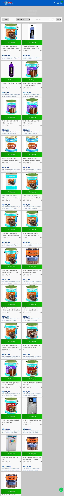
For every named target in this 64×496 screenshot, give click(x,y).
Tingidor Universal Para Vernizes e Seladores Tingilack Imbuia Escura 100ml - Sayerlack (31, 123)
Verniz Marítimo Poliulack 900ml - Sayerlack (29, 274)
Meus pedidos (32, 444)
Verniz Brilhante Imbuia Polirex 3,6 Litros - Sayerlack (11, 85)
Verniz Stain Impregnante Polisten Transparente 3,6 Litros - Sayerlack (31, 161)
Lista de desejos (32, 447)
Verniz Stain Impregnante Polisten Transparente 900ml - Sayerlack (10, 161)
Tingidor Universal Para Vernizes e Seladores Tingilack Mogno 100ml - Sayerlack (11, 123)
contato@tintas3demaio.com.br (34, 380)
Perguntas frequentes (32, 419)
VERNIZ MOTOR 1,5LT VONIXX (49, 47)
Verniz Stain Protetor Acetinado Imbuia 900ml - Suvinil (31, 198)
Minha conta (32, 441)
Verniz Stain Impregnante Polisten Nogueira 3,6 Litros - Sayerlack (10, 199)
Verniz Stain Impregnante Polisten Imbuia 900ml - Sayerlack (9, 236)
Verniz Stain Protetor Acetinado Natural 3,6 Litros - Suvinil (11, 349)
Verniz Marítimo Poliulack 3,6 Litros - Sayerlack (51, 274)
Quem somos (32, 422)
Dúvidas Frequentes (32, 414)
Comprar (11, 42)
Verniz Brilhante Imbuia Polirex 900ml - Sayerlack (31, 85)
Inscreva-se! (32, 472)
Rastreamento (32, 411)
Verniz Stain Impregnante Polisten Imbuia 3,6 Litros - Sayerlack (30, 236)
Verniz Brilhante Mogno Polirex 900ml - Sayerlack (52, 85)
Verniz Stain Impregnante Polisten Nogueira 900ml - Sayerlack (50, 161)
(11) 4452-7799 (34, 375)
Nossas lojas (32, 432)
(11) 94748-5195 (34, 377)
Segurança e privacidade (32, 427)
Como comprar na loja (32, 429)
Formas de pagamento (32, 417)
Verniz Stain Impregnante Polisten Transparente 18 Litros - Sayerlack (52, 123)
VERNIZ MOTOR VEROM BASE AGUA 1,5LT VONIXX (30, 47)
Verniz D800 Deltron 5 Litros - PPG (31, 311)
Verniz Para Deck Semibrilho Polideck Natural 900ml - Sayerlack (51, 236)
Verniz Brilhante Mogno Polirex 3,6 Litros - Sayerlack (11, 274)
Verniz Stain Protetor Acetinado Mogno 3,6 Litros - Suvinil (52, 311)
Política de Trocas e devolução (32, 424)
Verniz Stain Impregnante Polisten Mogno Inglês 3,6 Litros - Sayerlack (9, 48)
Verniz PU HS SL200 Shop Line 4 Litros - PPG (11, 311)
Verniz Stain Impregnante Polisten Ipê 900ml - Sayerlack (52, 198)
